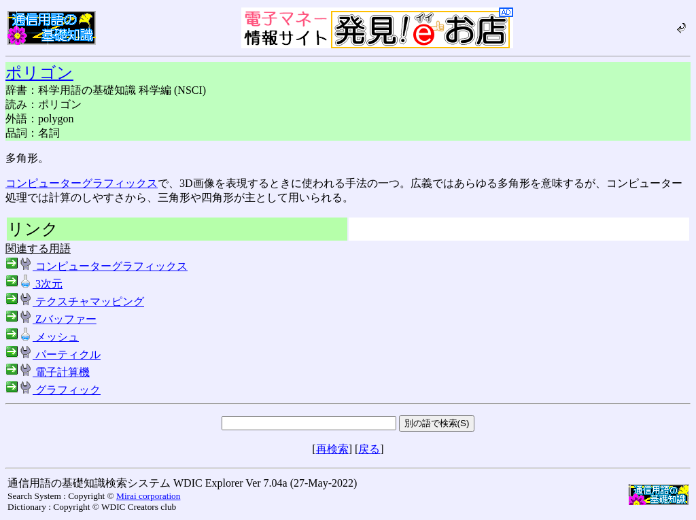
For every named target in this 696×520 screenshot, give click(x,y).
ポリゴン (39, 73)
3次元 (34, 284)
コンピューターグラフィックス (81, 183)
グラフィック (53, 390)
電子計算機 (47, 372)
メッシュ (42, 337)
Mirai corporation (148, 496)
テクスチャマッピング (74, 301)
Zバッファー (51, 319)
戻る (369, 449)
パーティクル (53, 354)
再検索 (332, 449)
